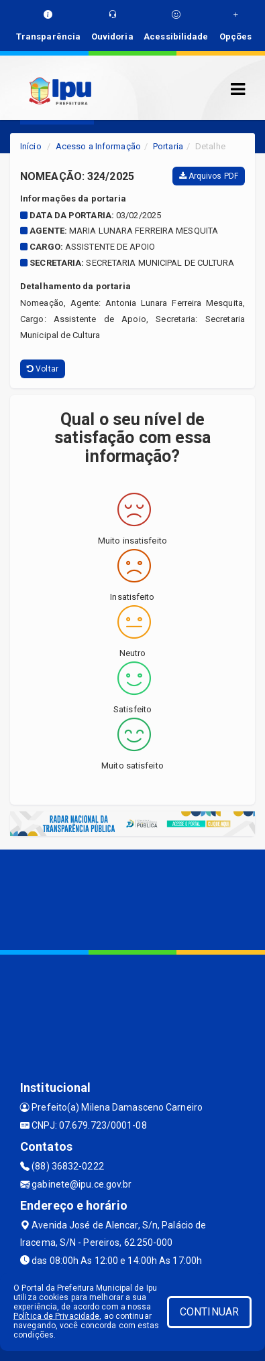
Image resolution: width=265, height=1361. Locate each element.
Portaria (168, 146)
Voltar (42, 369)
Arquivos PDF (208, 176)
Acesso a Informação (98, 146)
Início (31, 146)
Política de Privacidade (56, 1316)
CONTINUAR (209, 1311)
